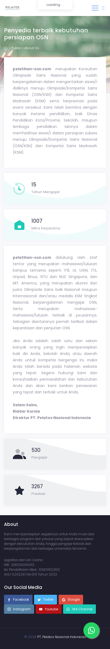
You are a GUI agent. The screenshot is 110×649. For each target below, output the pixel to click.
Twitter (46, 600)
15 (33, 185)
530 (35, 450)
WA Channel (81, 609)
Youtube (48, 609)
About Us (31, 48)
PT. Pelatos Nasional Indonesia (61, 637)
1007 (36, 221)
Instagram (19, 609)
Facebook (18, 600)
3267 (37, 487)
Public (16, 48)
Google (71, 600)
